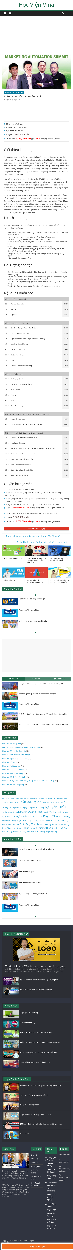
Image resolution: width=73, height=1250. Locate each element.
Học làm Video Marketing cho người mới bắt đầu (59, 581)
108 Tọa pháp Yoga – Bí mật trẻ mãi (34, 1095)
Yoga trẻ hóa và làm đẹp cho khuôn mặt (36, 1114)
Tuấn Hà (28, 827)
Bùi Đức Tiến (6, 798)
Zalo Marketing (9, 580)
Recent (36, 678)
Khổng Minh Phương (47, 802)
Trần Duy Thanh (29, 824)
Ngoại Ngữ (51, 1209)
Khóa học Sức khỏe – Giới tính (13, 777)
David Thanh (33, 798)
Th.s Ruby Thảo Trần (38, 821)
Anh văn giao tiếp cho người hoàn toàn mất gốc (37, 694)
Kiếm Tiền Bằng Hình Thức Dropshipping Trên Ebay (40, 1042)
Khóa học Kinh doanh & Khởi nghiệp (16, 755)
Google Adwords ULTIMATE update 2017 (36, 581)
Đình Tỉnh (30, 832)
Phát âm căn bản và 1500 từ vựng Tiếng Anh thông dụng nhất (43, 714)
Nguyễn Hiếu (55, 806)
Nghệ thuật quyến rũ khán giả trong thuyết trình (38, 1052)
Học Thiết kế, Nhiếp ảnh (11, 743)
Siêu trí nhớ (24, 1133)
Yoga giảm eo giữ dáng (29, 1012)
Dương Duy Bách (43, 798)
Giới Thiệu (35, 1159)
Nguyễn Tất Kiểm (7, 817)
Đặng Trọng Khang (51, 832)
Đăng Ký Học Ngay (36, 528)
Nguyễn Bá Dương (36, 807)
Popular (13, 678)
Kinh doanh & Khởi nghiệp (51, 1197)
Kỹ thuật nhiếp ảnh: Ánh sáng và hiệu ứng (36, 989)
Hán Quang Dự (30, 802)
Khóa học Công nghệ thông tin (14, 751)
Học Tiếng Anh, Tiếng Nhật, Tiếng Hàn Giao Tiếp (21, 747)
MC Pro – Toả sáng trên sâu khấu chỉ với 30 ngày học (41, 1124)
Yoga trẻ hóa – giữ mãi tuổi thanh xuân (35, 1062)
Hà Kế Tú (17, 802)
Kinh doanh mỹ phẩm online (30, 882)
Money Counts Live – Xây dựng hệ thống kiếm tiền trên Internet (43, 724)
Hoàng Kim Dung (53, 798)
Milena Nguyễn (23, 807)
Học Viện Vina (36, 4)
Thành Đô (15, 824)
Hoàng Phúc (63, 798)
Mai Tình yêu (13, 808)
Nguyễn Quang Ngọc (13, 100)
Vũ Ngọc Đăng (55, 828)
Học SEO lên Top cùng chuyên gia (32, 599)
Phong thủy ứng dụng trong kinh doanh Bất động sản (32, 536)
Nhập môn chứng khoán (29, 1105)
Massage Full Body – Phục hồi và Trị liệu (36, 1032)
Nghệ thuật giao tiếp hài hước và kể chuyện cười (43, 542)
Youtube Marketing (27, 1022)
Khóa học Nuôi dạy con (11, 766)
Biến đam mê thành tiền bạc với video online (59, 559)
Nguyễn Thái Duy (49, 812)
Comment (59, 678)
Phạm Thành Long (56, 816)
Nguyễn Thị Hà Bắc (62, 812)
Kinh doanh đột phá (26, 871)
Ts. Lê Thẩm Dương (17, 828)
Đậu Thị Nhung (39, 831)
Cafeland (34, 1162)
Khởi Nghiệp (36, 1166)
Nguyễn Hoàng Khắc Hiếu (10, 812)
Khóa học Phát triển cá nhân (13, 769)
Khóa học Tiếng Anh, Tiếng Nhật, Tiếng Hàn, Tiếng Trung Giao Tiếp (28, 781)
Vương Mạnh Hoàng (16, 831)
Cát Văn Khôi (25, 798)
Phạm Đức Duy (23, 820)
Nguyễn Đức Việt (23, 816)
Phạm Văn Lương (9, 820)
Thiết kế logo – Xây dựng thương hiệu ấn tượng (35, 966)
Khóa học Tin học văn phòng (13, 784)
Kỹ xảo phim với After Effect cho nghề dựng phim (39, 980)
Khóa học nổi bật (8, 762)
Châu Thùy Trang (15, 798)
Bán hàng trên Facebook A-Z (30, 860)
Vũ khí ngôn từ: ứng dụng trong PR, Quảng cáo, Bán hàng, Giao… (36, 560)
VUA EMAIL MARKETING (12, 558)
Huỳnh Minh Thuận (8, 802)
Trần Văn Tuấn (56, 824)
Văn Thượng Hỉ (40, 827)
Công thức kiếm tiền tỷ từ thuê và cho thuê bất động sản (41, 683)
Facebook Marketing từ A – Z (30, 610)
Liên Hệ (34, 1155)
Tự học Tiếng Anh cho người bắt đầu (33, 621)
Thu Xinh (8, 824)
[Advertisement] (36, 34)
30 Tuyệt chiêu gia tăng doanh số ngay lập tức (37, 849)
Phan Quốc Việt (37, 817)
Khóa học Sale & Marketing (14, 93)
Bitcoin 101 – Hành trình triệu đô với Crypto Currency (40, 1085)
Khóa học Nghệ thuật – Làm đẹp (15, 758)
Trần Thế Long (45, 824)
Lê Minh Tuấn (58, 802)
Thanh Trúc (49, 820)
